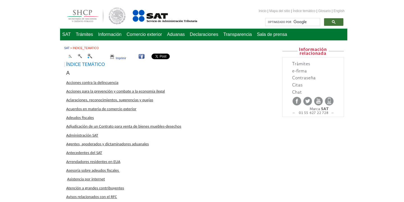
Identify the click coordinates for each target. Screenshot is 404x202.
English (339, 11)
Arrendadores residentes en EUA (93, 161)
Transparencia (237, 34)
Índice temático (304, 11)
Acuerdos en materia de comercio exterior (101, 108)
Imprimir (118, 58)
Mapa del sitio (280, 11)
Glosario (324, 11)
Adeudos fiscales (80, 117)
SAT (66, 34)
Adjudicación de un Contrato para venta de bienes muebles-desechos (123, 126)
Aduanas (176, 34)
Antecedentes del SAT (84, 152)
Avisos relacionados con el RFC (91, 196)
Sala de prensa (272, 34)
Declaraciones (204, 34)
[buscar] (292, 22)
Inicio (263, 11)
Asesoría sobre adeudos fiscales (93, 170)
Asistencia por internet (86, 179)
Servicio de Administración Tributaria (159, 15)
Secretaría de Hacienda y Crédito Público (92, 15)
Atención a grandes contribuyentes (95, 187)
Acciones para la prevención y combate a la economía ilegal (115, 91)
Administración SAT (82, 135)
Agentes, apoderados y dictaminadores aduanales (107, 143)
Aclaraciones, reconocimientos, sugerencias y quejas (109, 99)
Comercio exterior (144, 34)
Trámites (84, 34)
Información (110, 34)
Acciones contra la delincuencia (92, 82)
